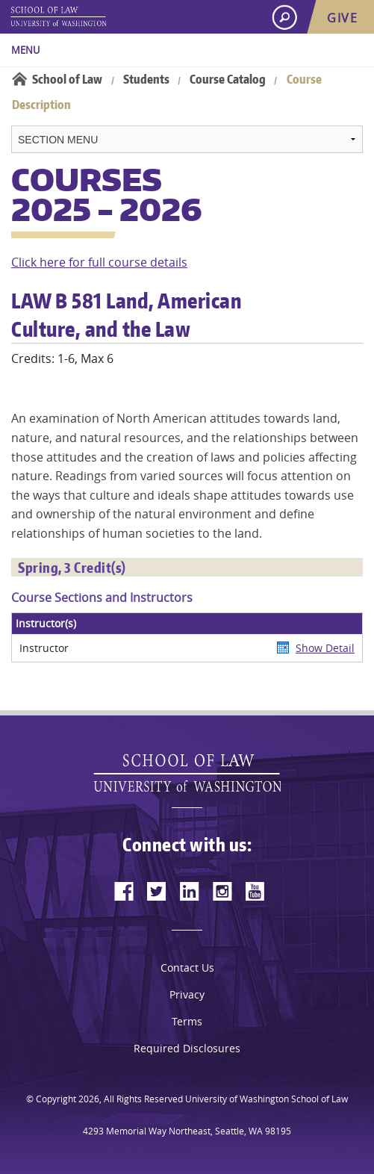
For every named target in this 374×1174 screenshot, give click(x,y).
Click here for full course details (99, 262)
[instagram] (222, 891)
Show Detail (325, 648)
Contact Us (187, 967)
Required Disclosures (187, 1048)
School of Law (67, 79)
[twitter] (156, 891)
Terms (187, 1021)
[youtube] (255, 891)
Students (146, 79)
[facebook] (124, 891)
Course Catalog (228, 79)
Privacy (187, 994)
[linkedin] (189, 891)
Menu (25, 50)
